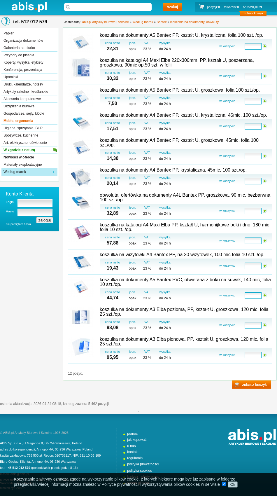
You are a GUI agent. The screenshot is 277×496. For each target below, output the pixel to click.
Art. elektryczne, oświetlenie (25, 143)
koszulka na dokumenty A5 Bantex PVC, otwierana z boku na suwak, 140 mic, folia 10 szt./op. (185, 282)
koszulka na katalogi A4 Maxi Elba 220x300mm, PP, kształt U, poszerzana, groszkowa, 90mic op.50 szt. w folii (177, 62)
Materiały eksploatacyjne (22, 165)
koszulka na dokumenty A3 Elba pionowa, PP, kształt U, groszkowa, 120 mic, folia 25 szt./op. (184, 341)
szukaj (172, 7)
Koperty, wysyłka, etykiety (23, 62)
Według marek (14, 172)
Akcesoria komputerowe (22, 99)
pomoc (132, 434)
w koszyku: (227, 46)
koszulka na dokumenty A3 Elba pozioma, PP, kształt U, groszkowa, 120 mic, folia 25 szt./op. (184, 312)
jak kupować (137, 440)
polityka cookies (139, 471)
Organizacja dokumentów (23, 41)
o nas (131, 446)
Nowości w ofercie (18, 157)
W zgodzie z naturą (19, 150)
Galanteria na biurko (19, 48)
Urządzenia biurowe (18, 106)
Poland (77, 443)
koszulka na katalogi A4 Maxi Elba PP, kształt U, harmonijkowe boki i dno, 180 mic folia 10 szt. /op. (184, 227)
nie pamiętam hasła (18, 224)
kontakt (132, 452)
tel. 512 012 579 (30, 21)
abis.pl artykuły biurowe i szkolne (29, 7)
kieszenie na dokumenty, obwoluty (194, 22)
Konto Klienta (20, 193)
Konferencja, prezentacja (22, 70)
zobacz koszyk (255, 15)
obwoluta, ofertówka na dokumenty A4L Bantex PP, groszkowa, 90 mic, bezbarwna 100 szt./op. (185, 197)
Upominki (10, 77)
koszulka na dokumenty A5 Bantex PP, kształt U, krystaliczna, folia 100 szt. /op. (181, 35)
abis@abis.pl (19, 474)
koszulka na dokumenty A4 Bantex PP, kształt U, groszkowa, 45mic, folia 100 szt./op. (179, 142)
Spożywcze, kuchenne (20, 135)
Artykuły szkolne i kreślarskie (25, 92)
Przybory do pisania (18, 55)
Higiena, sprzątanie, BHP (23, 128)
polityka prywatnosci (143, 464)
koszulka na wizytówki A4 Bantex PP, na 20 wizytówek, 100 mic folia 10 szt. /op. (182, 254)
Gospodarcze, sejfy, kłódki (23, 113)
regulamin (135, 458)
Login (10, 202)
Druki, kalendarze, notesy (23, 84)
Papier (8, 33)
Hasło (10, 211)
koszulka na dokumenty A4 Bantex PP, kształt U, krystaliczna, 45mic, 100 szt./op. (183, 115)
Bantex (161, 22)
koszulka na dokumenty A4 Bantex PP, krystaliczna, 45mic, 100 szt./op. (173, 169)
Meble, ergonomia (18, 121)
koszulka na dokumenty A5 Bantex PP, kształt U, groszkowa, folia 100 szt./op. (180, 90)
